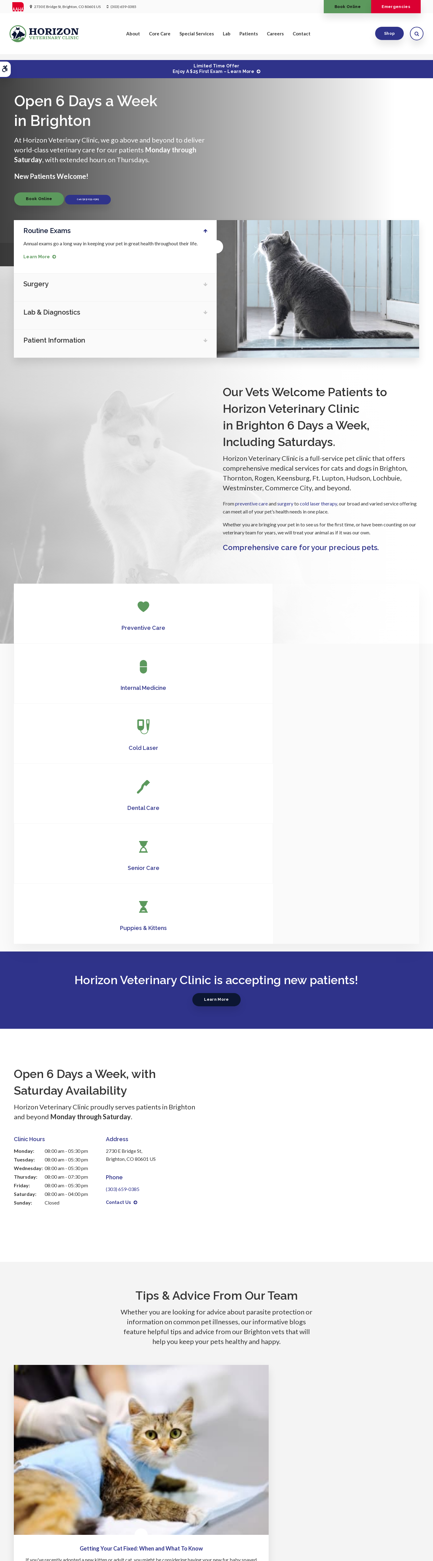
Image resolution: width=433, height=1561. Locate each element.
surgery (285, 502)
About (133, 36)
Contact (302, 36)
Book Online (338, 6)
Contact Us (118, 960)
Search (114, 1547)
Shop (386, 36)
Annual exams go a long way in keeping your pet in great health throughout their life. (113, 243)
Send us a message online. (352, 1474)
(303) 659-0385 (123, 6)
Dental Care (81, 686)
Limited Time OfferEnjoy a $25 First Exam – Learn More (213, 68)
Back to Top (23, 1553)
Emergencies (393, 6)
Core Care (159, 36)
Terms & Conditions (85, 1547)
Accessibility (52, 1547)
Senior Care (216, 686)
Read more (74, 1280)
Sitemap (132, 1547)
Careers (275, 36)
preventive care (251, 502)
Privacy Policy (25, 1547)
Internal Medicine (216, 626)
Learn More (39, 256)
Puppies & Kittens (351, 686)
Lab (227, 36)
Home (136, 1516)
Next (412, 153)
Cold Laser (351, 626)
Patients (248, 36)
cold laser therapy (318, 502)
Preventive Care (81, 626)
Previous (393, 153)
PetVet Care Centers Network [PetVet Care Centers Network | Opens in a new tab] (393, 1553)
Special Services (196, 36)
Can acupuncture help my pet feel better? (216, 1221)
